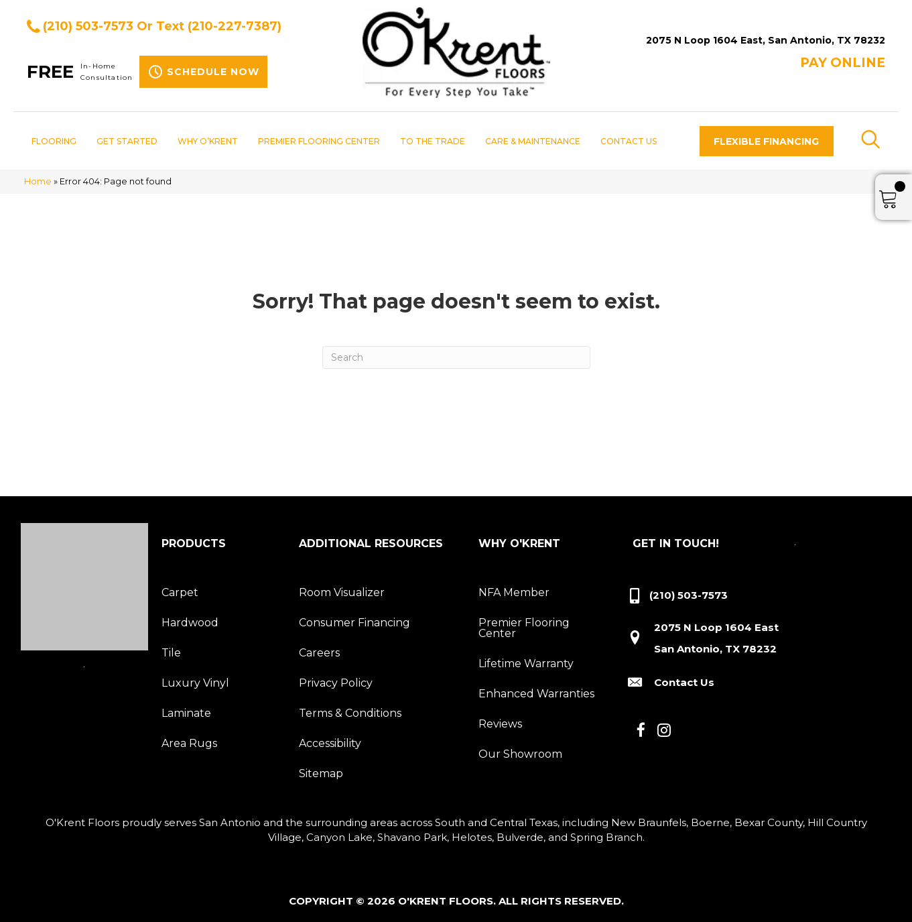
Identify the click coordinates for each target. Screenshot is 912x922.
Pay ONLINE (842, 62)
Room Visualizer (342, 592)
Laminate (186, 713)
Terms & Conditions (350, 713)
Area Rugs (189, 743)
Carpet (179, 592)
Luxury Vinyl (195, 683)
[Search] (456, 357)
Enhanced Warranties (536, 693)
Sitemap (321, 773)
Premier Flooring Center (524, 628)
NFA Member (513, 592)
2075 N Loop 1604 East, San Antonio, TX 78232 (765, 40)
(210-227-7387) (234, 26)
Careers (319, 652)
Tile (171, 652)
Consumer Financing (354, 622)
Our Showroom (520, 754)
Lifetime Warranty (526, 663)
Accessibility (330, 743)
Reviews (500, 723)
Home (38, 181)
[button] (767, 141)
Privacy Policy (336, 683)
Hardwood (189, 622)
